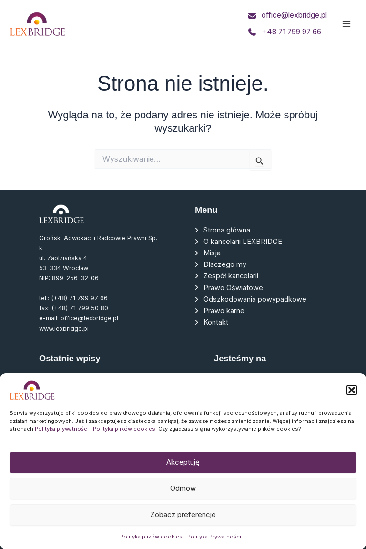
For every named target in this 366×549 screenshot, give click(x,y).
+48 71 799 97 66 (291, 32)
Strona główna (226, 230)
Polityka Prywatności (214, 536)
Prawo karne (223, 310)
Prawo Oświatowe (233, 288)
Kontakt (215, 322)
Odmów (183, 488)
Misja (212, 253)
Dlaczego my (224, 264)
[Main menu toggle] (346, 24)
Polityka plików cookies (124, 428)
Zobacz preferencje (183, 514)
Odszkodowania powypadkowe (254, 299)
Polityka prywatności (62, 428)
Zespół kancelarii (230, 276)
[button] (351, 390)
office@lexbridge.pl (292, 15)
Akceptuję (183, 461)
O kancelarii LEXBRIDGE (242, 241)
